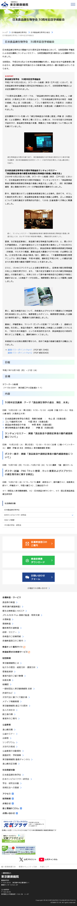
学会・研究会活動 (10, 783)
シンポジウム (8, 742)
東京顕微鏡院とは (10, 662)
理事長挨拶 (7, 671)
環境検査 (6, 623)
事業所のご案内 (9, 718)
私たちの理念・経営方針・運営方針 (18, 667)
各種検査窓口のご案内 (12, 640)
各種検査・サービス (11, 597)
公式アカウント (27, 859)
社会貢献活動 (10, 503)
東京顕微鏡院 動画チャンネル (16, 759)
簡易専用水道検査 (10, 627)
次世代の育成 (8, 746)
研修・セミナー (9, 632)
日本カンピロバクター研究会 (15, 515)
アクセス (8, 793)
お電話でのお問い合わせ (37, 588)
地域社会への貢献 (10, 787)
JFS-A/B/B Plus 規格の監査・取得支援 (21, 614)
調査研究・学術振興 (11, 755)
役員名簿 (6, 679)
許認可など (7, 692)
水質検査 (6, 619)
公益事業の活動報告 (11, 750)
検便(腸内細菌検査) (11, 606)
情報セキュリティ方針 (28, 866)
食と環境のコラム (12, 808)
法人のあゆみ (8, 709)
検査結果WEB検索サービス (15, 651)
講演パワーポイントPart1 (20, 349)
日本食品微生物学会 (12, 510)
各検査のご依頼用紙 (11, 636)
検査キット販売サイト (12, 646)
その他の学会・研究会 (12, 525)
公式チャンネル (48, 859)
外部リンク (44, 866)
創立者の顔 (7, 714)
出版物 (5, 737)
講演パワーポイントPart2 (18, 352)
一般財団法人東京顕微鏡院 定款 (17, 688)
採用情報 (8, 798)
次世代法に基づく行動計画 (14, 697)
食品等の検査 (8, 602)
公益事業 (6, 724)
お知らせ (8, 803)
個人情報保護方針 (8, 866)
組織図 (5, 684)
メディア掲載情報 (10, 701)
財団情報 (6, 658)
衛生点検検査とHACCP (13, 610)
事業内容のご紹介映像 (12, 675)
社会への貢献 (9, 520)
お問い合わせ (10, 813)
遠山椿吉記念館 (9, 763)
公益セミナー (8, 733)
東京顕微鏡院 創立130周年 (15, 705)
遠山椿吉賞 (7, 729)
